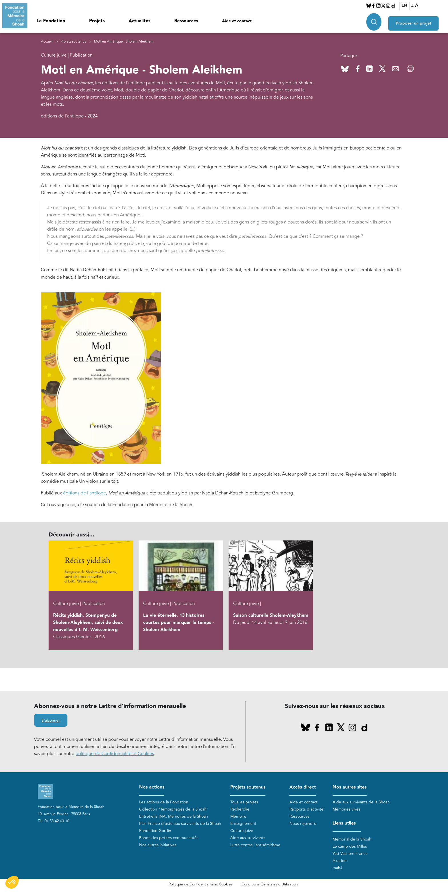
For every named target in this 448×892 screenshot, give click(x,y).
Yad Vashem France (350, 854)
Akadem (340, 861)
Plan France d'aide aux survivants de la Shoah (180, 824)
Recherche (239, 809)
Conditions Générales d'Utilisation (269, 884)
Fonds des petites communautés (168, 838)
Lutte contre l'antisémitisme (255, 845)
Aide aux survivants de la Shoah (361, 802)
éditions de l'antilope (84, 493)
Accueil (47, 41)
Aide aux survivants (247, 838)
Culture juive (241, 831)
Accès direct (302, 787)
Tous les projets (244, 802)
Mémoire (238, 816)
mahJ (337, 868)
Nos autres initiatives (157, 845)
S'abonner (50, 721)
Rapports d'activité (306, 809)
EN (406, 5)
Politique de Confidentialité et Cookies (200, 884)
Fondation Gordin (155, 831)
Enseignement (243, 824)
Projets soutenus (73, 41)
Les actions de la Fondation (163, 802)
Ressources (186, 21)
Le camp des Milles (350, 846)
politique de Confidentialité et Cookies (114, 754)
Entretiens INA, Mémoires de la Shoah (173, 816)
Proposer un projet (418, 20)
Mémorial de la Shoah (352, 839)
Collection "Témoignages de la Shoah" (174, 809)
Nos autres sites (350, 787)
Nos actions (151, 787)
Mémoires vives (346, 809)
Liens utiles (344, 823)
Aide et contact (237, 21)
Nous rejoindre (302, 824)
